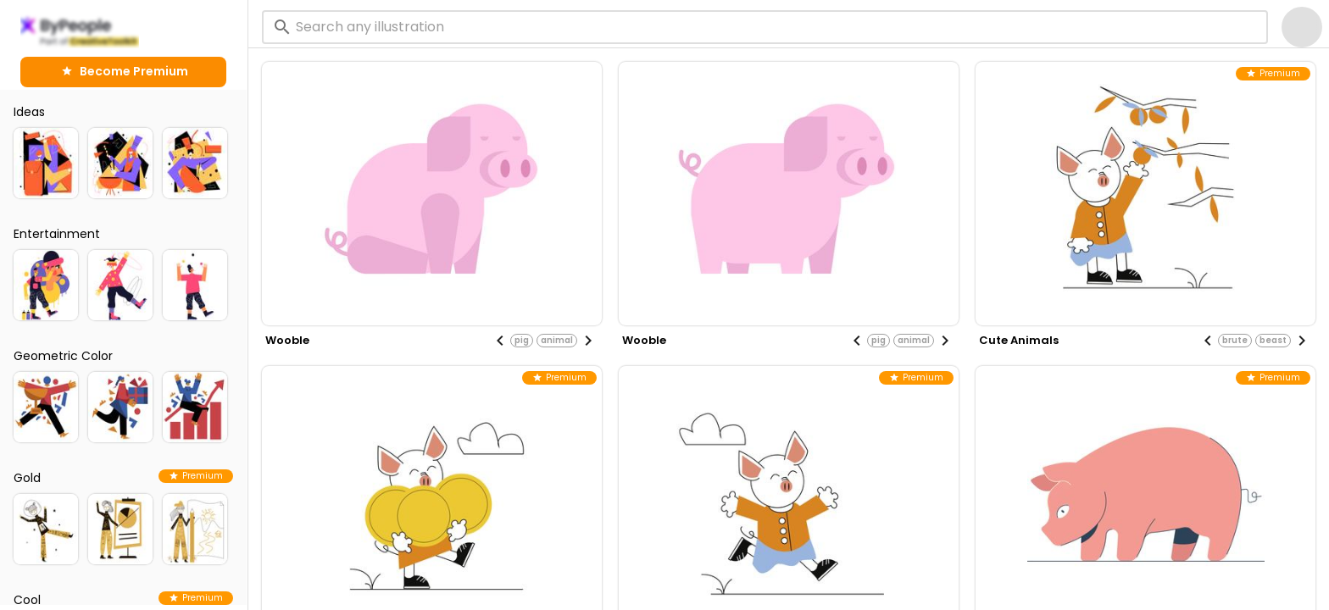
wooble (287, 340)
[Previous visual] (500, 340)
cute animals (1019, 340)
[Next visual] (588, 340)
